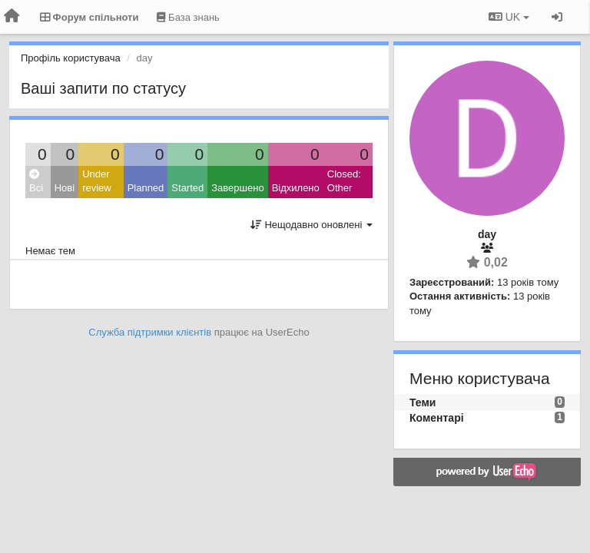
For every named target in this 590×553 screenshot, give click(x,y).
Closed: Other (344, 181)
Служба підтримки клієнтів (149, 332)
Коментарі (436, 418)
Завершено (237, 188)
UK (509, 17)
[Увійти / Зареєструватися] (557, 17)
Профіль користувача (71, 58)
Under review (96, 181)
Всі (36, 181)
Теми (422, 402)
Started (187, 188)
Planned (146, 188)
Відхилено (296, 188)
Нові (65, 188)
